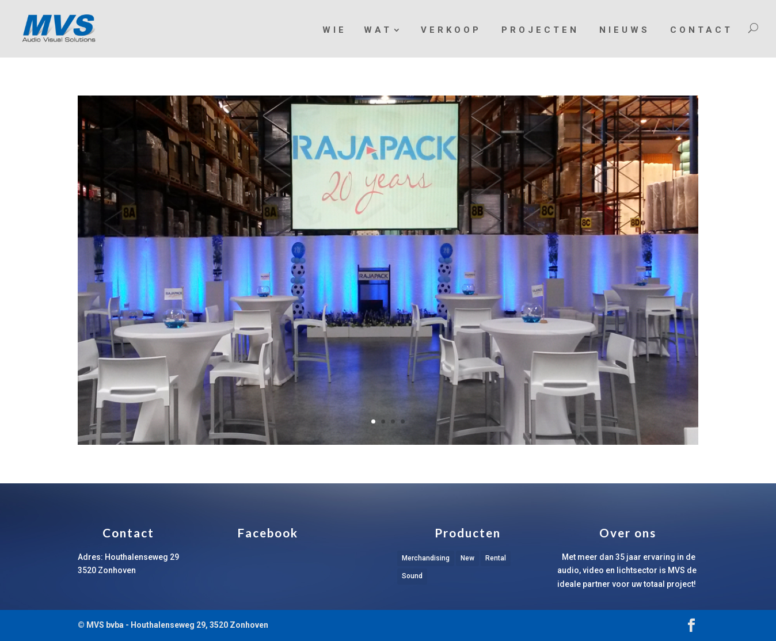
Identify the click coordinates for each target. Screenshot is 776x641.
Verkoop (451, 30)
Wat (378, 30)
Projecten (540, 30)
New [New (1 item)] (467, 558)
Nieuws (624, 30)
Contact (701, 30)
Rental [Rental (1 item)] (495, 558)
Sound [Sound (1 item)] (412, 576)
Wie (334, 30)
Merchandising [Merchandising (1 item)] (426, 558)
